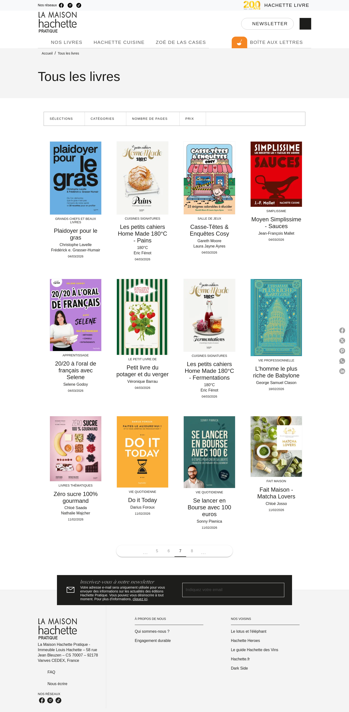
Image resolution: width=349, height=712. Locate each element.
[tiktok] (78, 5)
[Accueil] (58, 22)
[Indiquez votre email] (227, 590)
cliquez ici (140, 599)
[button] (267, 24)
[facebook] (61, 5)
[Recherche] (305, 24)
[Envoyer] (278, 590)
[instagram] (70, 5)
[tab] (43, 42)
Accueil (47, 53)
